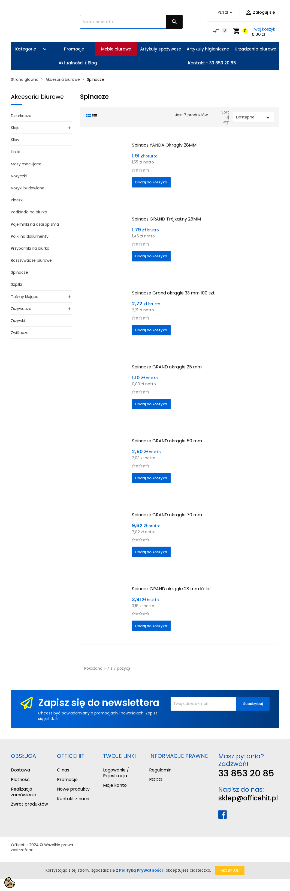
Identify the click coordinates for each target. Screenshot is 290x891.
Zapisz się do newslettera (98, 702)
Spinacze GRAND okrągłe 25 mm (167, 367)
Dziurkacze (21, 115)
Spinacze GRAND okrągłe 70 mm (167, 515)
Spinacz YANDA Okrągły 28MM (164, 145)
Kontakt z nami (73, 798)
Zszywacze (21, 308)
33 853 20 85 (246, 773)
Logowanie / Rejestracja (116, 773)
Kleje (15, 127)
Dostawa (20, 770)
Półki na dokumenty (30, 236)
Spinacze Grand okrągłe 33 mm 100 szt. (174, 293)
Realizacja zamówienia (23, 792)
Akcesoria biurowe (37, 97)
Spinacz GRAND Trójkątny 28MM (166, 219)
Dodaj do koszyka (151, 182)
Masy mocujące (26, 164)
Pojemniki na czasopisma (35, 224)
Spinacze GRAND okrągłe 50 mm (167, 441)
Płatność (20, 779)
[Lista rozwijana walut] (226, 12)
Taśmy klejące (24, 296)
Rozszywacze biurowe (31, 260)
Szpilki (16, 284)
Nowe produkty (73, 789)
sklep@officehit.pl (248, 798)
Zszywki (18, 320)
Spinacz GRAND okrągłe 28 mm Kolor (171, 589)
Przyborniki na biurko (30, 248)
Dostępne (253, 117)
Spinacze (19, 272)
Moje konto (115, 785)
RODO (155, 779)
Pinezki (17, 200)
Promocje (67, 779)
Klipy (15, 139)
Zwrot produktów (29, 804)
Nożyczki (19, 176)
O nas (63, 770)
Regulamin (160, 770)
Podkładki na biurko (29, 212)
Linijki (15, 151)
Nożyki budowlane (27, 188)
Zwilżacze (20, 332)
